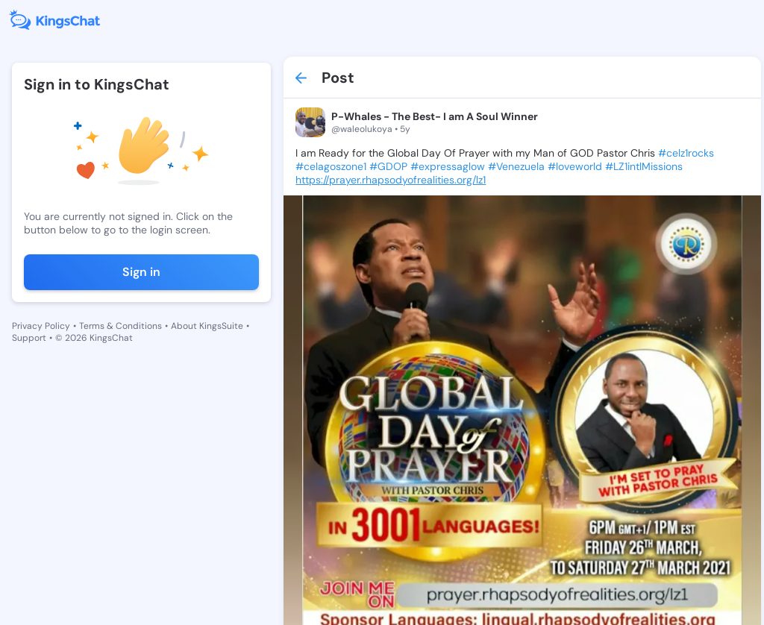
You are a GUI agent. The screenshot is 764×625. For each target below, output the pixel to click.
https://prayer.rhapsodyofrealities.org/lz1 (390, 179)
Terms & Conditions (120, 326)
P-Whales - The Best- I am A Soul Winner (434, 116)
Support (29, 338)
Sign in (141, 272)
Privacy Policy (41, 326)
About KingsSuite (207, 326)
